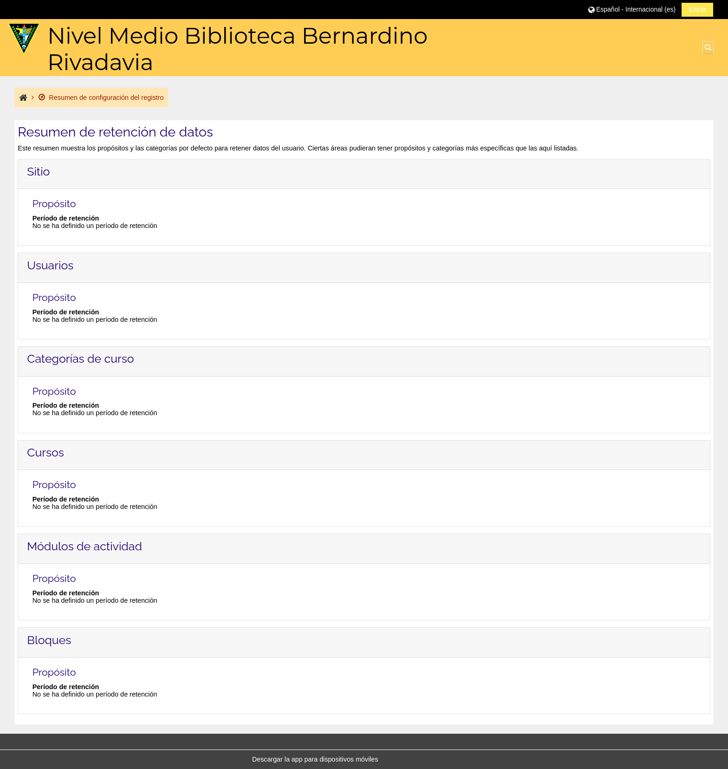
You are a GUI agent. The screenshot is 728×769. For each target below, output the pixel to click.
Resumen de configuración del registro (101, 97)
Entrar (697, 9)
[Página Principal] (23, 38)
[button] (631, 9)
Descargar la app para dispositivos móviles (315, 759)
